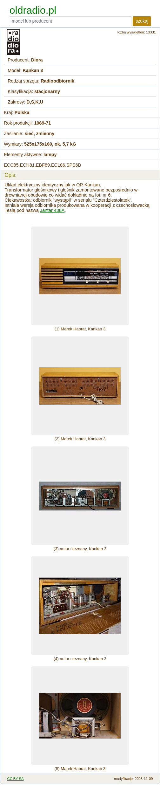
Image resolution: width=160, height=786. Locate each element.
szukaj (142, 21)
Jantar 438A (52, 210)
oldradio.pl (33, 10)
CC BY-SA (15, 779)
